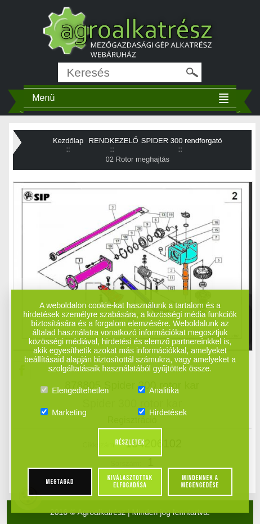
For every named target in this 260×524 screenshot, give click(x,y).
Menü (43, 98)
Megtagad (60, 481)
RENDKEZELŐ (113, 140)
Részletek (130, 442)
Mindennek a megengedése (200, 481)
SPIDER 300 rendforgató (181, 140)
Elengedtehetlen (75, 390)
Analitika (158, 390)
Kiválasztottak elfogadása (130, 481)
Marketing (63, 412)
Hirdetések (162, 412)
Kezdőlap (68, 140)
